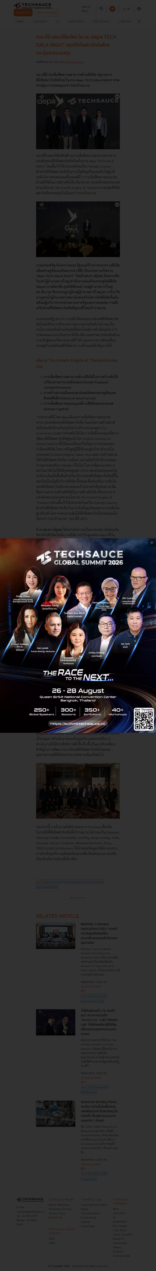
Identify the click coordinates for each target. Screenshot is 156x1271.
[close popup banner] (152, 542)
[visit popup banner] (78, 635)
